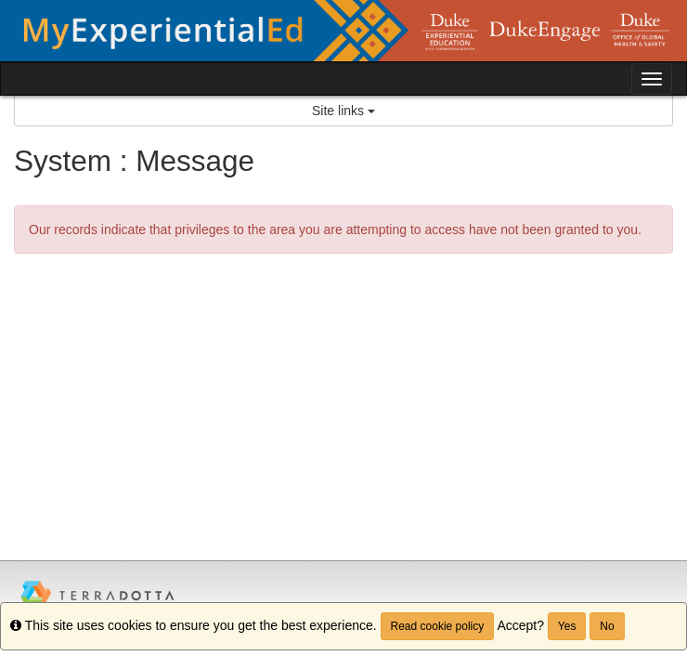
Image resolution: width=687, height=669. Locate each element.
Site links (343, 110)
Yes (567, 626)
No (607, 626)
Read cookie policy (438, 626)
